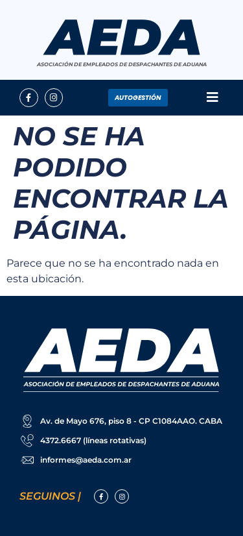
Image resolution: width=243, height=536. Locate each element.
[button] (212, 97)
